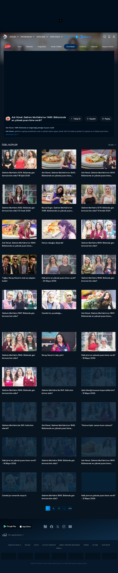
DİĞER (58, 548)
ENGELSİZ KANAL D (14, 545)
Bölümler (29, 47)
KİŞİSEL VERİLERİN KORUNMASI (69, 545)
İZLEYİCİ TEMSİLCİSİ (49, 545)
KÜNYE (36, 545)
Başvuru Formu (107, 47)
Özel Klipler (70, 47)
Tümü (20, 47)
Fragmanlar (42, 47)
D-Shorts (83, 47)
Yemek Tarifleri (56, 47)
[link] (5, 37)
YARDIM (86, 545)
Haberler (94, 47)
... (64, 508)
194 (70, 508)
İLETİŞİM (95, 545)
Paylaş (106, 119)
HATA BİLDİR (106, 545)
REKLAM (27, 545)
